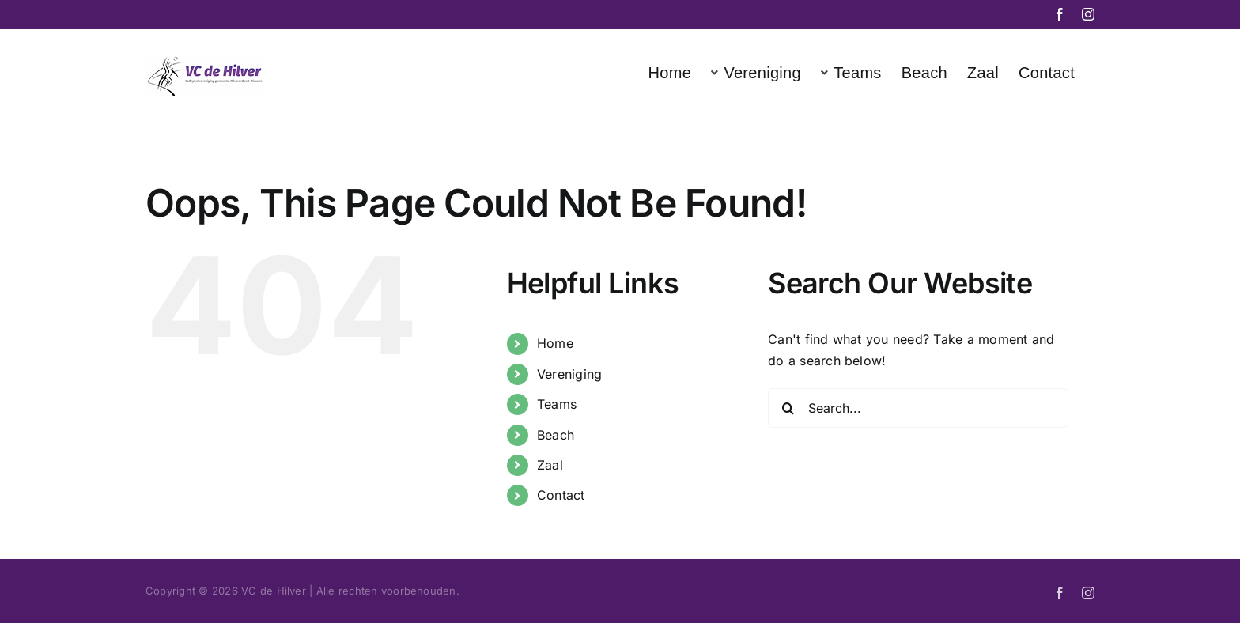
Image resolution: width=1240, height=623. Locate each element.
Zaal (550, 465)
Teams (557, 404)
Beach (555, 435)
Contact (561, 495)
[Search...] (918, 408)
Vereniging (569, 374)
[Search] (787, 408)
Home (555, 343)
